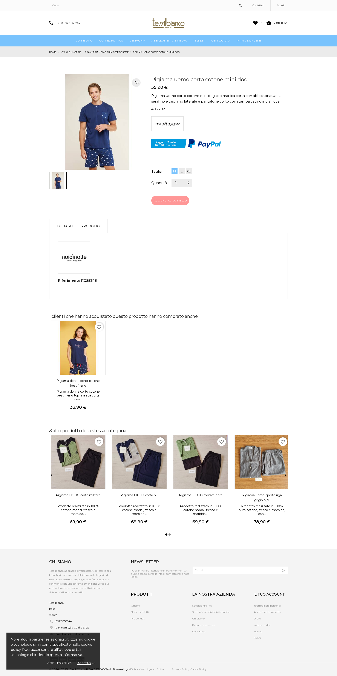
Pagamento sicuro (203, 625)
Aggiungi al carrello (170, 200)
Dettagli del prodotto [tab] (78, 226)
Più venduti (138, 618)
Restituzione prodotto (266, 612)
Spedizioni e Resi (202, 605)
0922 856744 (63, 621)
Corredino (84, 40)
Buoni (257, 637)
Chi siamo (198, 618)
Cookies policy (59, 663)
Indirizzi (258, 631)
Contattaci (258, 5)
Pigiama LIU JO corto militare (78, 495)
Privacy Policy (180, 669)
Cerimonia (137, 40)
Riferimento (69, 280)
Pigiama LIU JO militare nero (200, 495)
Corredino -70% (111, 40)
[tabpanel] (97, 122)
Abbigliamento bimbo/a (169, 40)
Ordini (257, 618)
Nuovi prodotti (140, 612)
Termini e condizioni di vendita (211, 612)
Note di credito (262, 625)
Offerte (135, 605)
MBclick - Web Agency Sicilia (146, 669)
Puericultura (220, 40)
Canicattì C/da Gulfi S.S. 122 (72, 627)
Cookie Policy (198, 669)
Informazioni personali (267, 605)
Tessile (198, 40)
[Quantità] (182, 183)
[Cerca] (146, 5)
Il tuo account (269, 594)
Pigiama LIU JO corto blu (139, 495)
